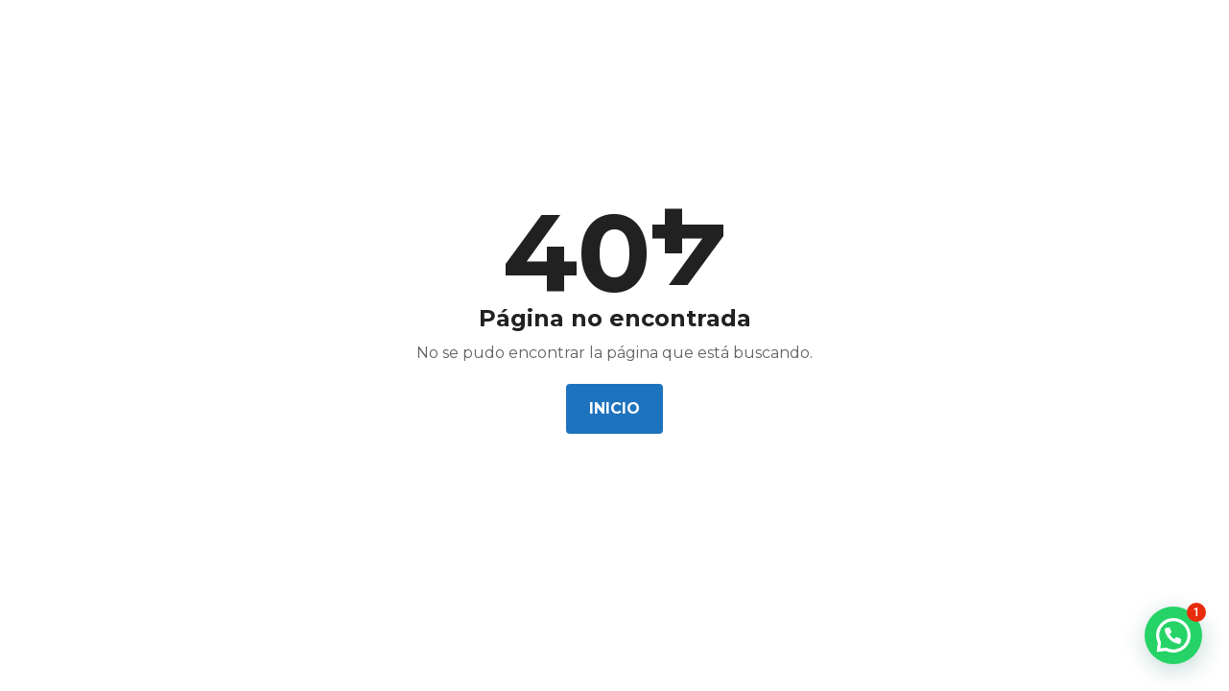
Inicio (614, 408)
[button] (1173, 635)
